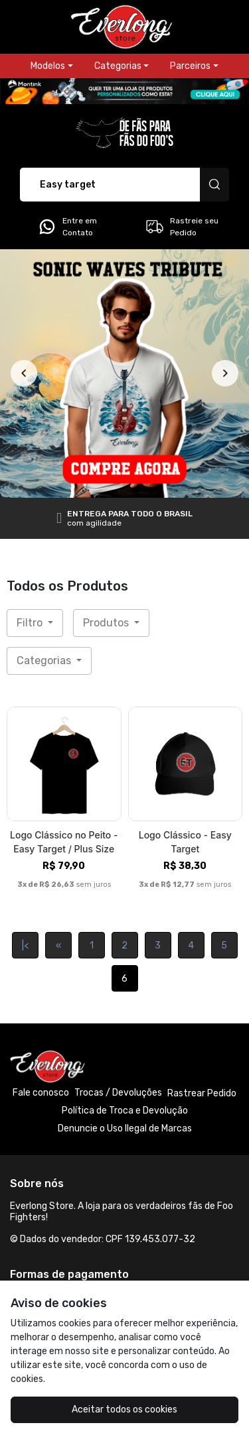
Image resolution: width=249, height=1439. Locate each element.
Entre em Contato (67, 227)
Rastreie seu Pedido (181, 227)
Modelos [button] (48, 66)
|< (25, 945)
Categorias (45, 660)
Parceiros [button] (190, 66)
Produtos (107, 622)
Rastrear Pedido (201, 1093)
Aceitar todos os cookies (124, 1409)
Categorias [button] (117, 66)
